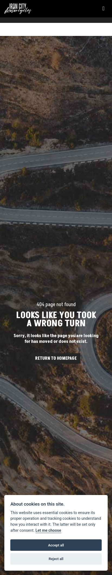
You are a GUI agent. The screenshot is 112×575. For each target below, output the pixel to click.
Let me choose (48, 530)
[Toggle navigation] (103, 9)
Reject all (56, 559)
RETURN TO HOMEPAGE (56, 358)
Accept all (56, 545)
